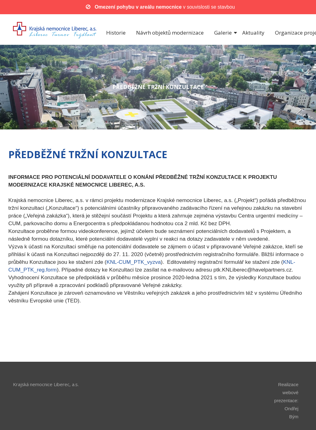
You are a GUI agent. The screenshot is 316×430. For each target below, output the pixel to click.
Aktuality (253, 32)
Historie (116, 32)
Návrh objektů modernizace (170, 32)
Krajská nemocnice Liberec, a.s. (46, 384)
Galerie (223, 32)
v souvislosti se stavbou (165, 7)
